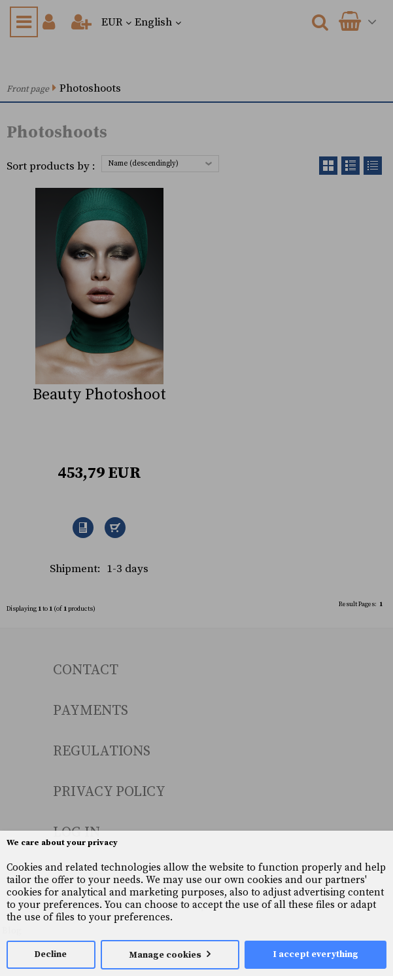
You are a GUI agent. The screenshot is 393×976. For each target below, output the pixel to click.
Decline (51, 954)
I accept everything (315, 954)
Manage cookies (165, 955)
